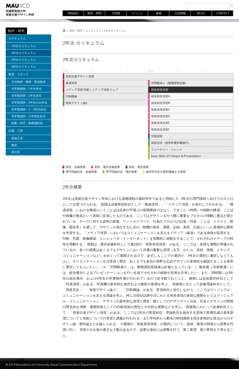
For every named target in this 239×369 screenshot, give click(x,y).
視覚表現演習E (160, 123)
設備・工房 (16, 131)
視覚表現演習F (160, 129)
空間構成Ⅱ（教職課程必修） (169, 83)
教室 (14, 145)
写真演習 (156, 136)
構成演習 (71, 83)
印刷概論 (71, 96)
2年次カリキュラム (115, 30)
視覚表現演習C (160, 109)
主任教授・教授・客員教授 (28, 82)
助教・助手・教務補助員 (27, 123)
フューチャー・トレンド (166, 149)
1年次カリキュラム (23, 46)
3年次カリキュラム (23, 60)
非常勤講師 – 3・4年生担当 (28, 109)
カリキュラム (93, 30)
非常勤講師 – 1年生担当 (26, 89)
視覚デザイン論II (76, 103)
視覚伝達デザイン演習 (80, 76)
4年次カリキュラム (23, 67)
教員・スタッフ (18, 74)
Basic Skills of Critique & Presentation (176, 156)
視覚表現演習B (160, 103)
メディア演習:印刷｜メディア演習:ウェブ (92, 90)
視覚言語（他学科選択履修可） (171, 143)
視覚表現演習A (160, 96)
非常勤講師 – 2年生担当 (26, 95)
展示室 (15, 152)
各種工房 (17, 138)
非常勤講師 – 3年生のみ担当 (29, 102)
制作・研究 (76, 30)
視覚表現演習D (160, 116)
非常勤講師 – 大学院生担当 (28, 116)
